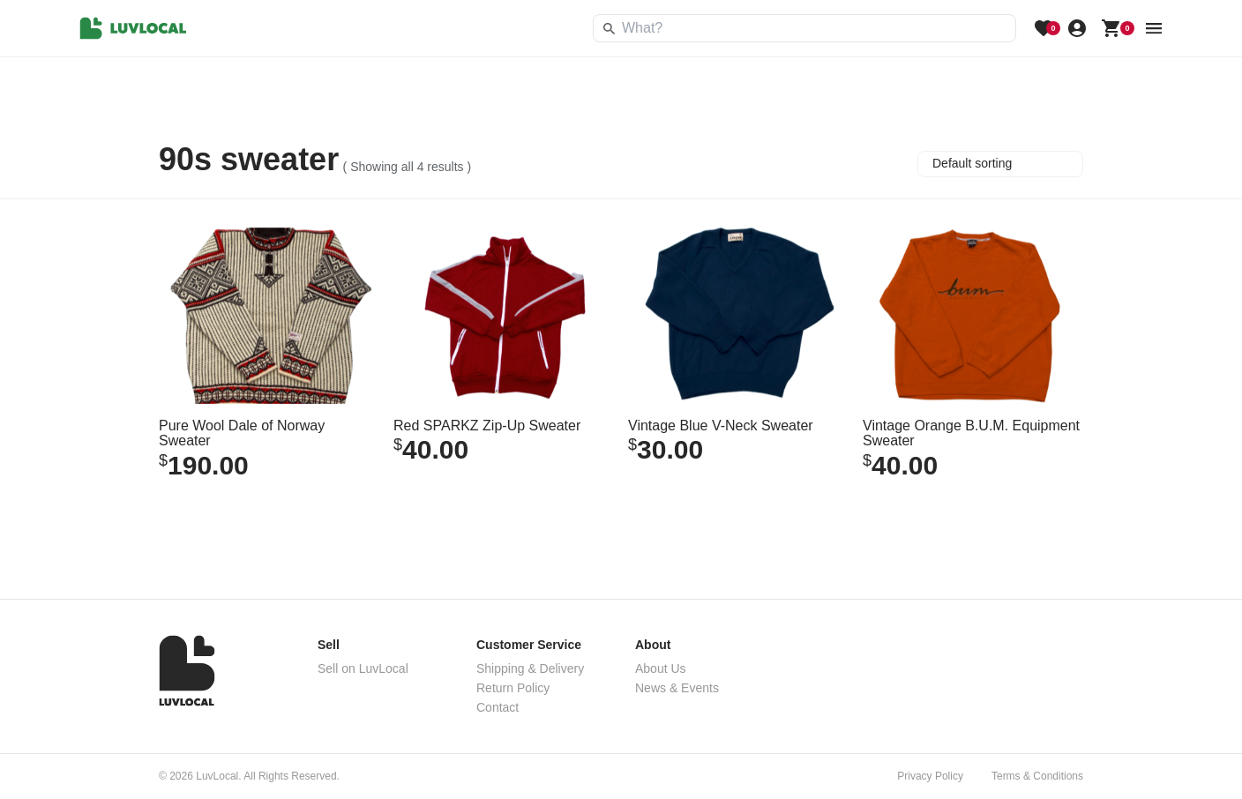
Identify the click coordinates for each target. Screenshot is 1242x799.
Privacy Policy (930, 776)
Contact (497, 707)
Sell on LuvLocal (363, 668)
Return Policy (513, 688)
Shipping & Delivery (530, 668)
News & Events (677, 688)
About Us (660, 668)
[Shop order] (1000, 164)
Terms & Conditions (1037, 776)
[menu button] (1154, 28)
